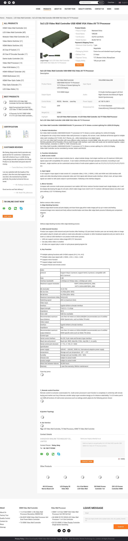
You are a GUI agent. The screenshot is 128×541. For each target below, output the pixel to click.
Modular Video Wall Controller (14, 37)
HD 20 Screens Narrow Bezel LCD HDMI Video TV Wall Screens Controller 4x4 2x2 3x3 (48, 488)
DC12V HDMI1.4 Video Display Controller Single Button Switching (66, 524)
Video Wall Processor (11, 63)
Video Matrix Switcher (11, 41)
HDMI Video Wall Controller (13, 28)
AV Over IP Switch (9, 50)
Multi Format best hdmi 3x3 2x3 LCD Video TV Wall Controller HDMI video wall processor (21, 109)
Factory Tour (70, 9)
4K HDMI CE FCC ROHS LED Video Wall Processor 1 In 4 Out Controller (65, 518)
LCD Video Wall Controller (22, 18)
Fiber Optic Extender (10, 85)
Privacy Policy (19, 539)
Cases (116, 9)
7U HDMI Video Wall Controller (30, 522)
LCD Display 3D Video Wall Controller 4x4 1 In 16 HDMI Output (65, 488)
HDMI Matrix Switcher (11, 46)
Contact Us (99, 9)
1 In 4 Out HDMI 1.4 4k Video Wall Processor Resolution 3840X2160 (31, 513)
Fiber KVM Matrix (9, 67)
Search (101, 2)
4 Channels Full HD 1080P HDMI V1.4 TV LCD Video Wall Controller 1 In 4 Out (21, 116)
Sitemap (3, 527)
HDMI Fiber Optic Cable (11, 80)
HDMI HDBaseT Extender (12, 72)
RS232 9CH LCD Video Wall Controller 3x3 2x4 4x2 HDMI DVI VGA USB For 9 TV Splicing (20, 103)
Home (38, 9)
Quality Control (85, 9)
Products (47, 9)
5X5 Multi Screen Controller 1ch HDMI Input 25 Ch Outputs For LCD (100, 488)
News (109, 9)
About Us (57, 9)
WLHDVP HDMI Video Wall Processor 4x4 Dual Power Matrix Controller (34, 518)
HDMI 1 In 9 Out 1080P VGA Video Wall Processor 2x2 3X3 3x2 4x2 (65, 513)
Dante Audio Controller (11, 59)
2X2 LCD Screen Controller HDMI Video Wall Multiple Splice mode (117, 488)
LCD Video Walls (9, 89)
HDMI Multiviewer (9, 76)
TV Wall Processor (67, 429)
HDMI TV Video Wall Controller (84, 429)
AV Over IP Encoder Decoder (13, 54)
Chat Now (111, 2)
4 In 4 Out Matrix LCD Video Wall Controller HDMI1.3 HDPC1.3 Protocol (82, 488)
